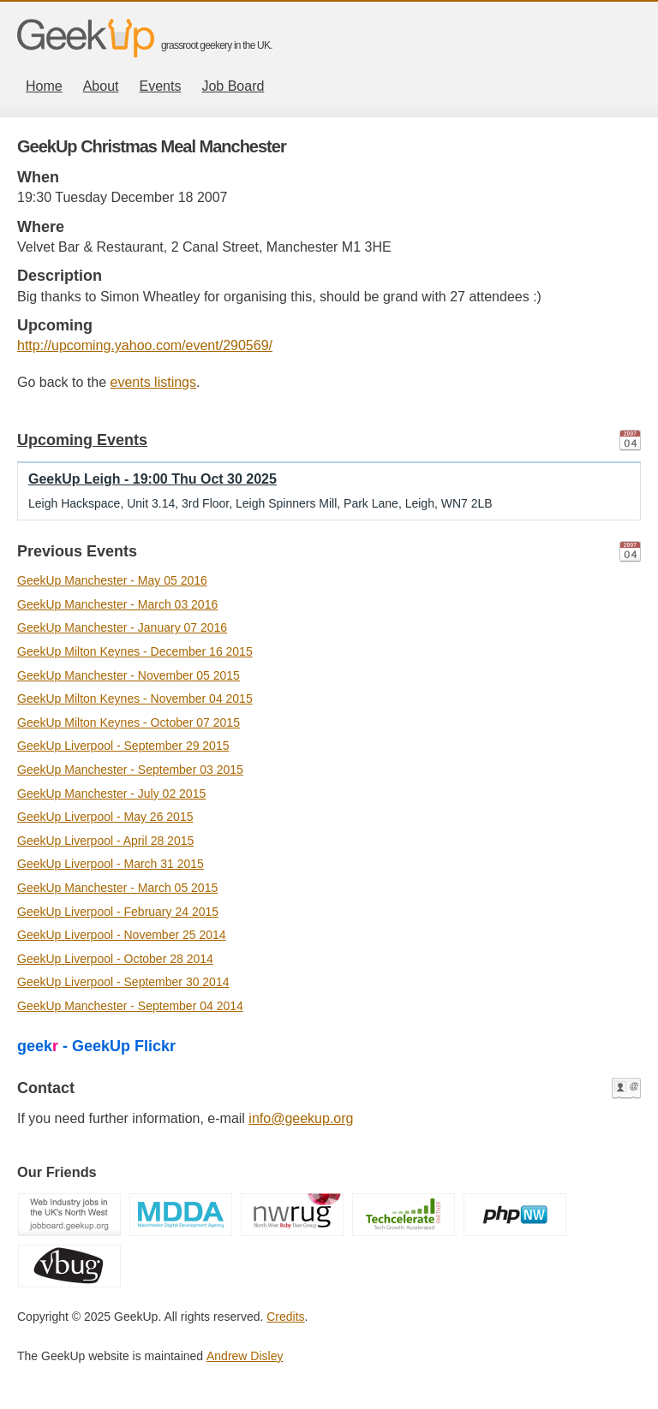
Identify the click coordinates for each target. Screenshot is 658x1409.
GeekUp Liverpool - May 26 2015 (105, 816)
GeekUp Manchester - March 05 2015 (117, 888)
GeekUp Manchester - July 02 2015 (111, 793)
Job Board (232, 86)
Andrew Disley (244, 1356)
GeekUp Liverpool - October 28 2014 (115, 959)
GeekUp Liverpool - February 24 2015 (117, 912)
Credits (285, 1316)
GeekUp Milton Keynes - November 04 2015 (135, 698)
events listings (154, 382)
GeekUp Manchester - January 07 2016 (122, 627)
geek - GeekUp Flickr (96, 1046)
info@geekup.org (300, 1118)
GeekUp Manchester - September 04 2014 (130, 1006)
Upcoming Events (82, 440)
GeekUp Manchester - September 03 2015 (130, 769)
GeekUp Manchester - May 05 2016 (112, 580)
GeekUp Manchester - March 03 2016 (117, 604)
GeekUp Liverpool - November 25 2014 (121, 935)
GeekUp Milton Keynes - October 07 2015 (128, 722)
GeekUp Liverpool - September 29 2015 (123, 745)
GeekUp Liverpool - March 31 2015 (110, 864)
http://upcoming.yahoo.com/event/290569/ (144, 345)
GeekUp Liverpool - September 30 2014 (123, 982)
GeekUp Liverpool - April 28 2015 (105, 840)
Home (44, 86)
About (101, 86)
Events (161, 86)
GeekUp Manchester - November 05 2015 (128, 675)
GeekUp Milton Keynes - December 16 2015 (135, 651)
